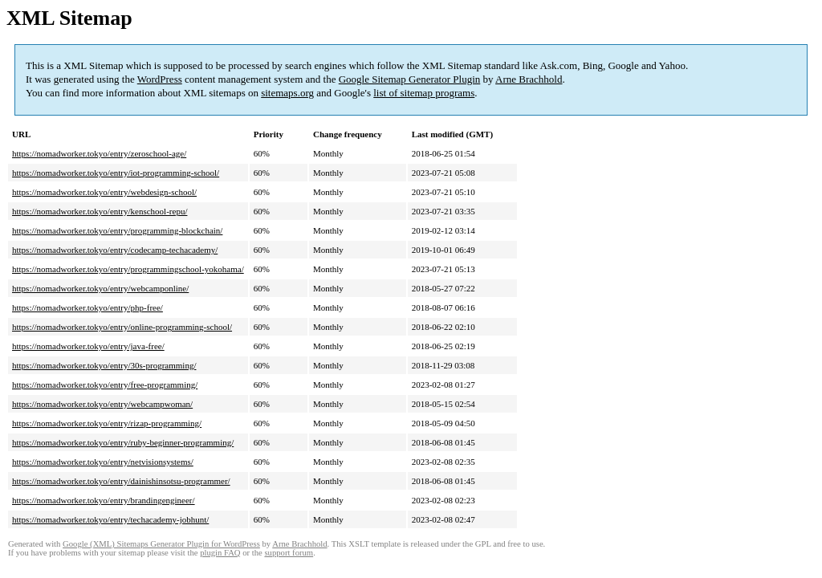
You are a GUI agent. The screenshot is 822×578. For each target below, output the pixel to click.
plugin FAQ (220, 552)
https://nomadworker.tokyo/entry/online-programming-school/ (122, 327)
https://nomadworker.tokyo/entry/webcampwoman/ (102, 404)
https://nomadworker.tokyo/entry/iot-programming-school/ (115, 172)
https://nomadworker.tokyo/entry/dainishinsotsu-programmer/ (121, 481)
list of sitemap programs (423, 93)
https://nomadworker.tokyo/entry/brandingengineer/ (103, 500)
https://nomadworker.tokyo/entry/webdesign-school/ (104, 192)
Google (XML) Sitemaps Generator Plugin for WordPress (161, 543)
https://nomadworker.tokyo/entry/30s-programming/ (104, 365)
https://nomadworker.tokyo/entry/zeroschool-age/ (99, 153)
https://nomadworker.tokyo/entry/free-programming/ (104, 384)
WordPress (159, 79)
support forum (288, 552)
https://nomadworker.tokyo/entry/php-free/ (87, 307)
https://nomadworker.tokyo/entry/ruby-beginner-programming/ (123, 442)
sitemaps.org (287, 93)
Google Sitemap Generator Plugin (410, 79)
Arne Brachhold (528, 79)
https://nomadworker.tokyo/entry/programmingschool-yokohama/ (128, 269)
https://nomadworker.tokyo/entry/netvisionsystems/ (102, 461)
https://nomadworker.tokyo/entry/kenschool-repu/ (99, 211)
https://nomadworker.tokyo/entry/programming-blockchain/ (117, 230)
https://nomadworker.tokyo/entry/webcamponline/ (100, 288)
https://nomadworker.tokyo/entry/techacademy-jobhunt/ (110, 519)
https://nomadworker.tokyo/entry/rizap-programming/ (106, 423)
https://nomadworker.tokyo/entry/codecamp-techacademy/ (115, 249)
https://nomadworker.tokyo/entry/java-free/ (88, 346)
